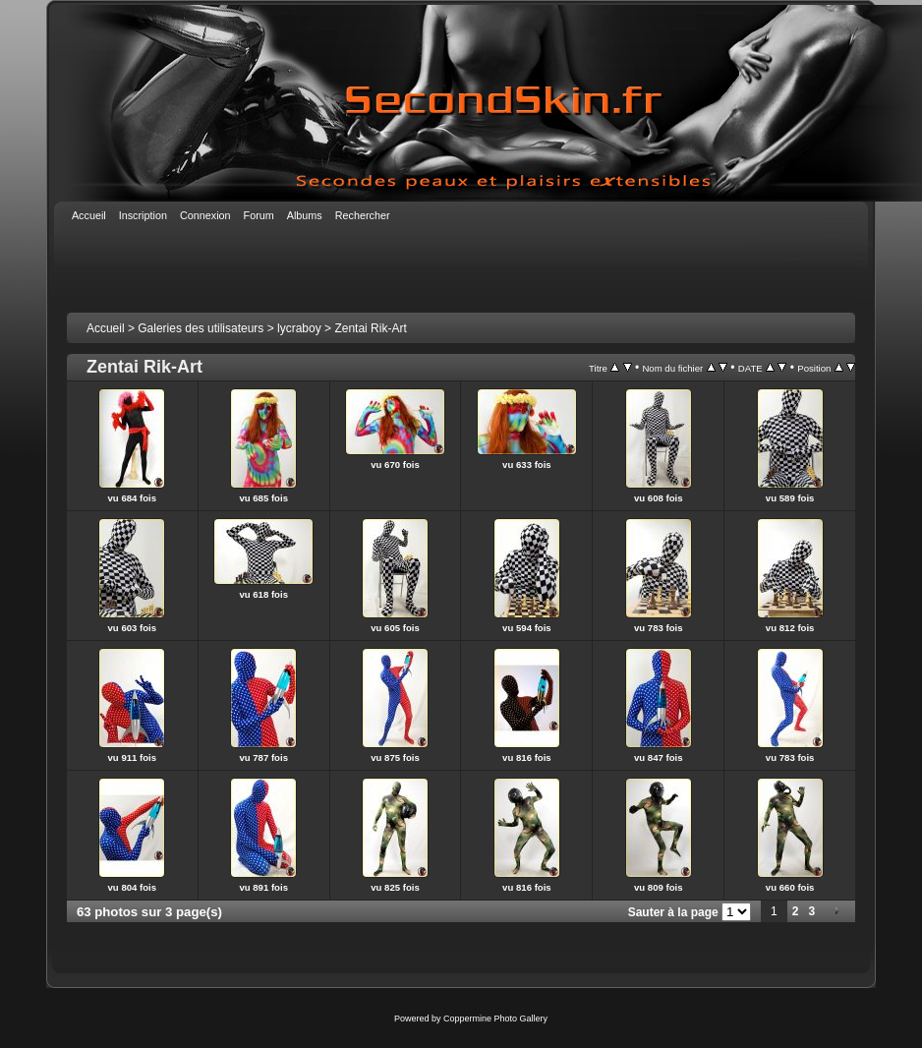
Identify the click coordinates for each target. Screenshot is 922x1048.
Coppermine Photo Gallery (495, 1018)
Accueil (105, 328)
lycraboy (299, 328)
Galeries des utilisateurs (200, 328)
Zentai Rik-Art (370, 328)
